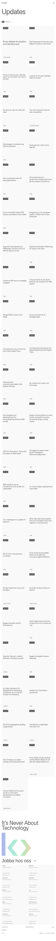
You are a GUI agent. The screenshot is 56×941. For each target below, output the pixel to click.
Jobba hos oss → (19, 860)
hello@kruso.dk (6, 875)
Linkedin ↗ (4, 930)
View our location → (7, 867)
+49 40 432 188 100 (7, 897)
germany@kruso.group (7, 899)
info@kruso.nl (32, 875)
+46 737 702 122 (32, 921)
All (3, 21)
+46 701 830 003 (33, 885)
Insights (8, 21)
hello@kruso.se (32, 887)
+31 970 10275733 (33, 873)
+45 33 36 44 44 (6, 873)
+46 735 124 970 (6, 909)
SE (4, 933)
